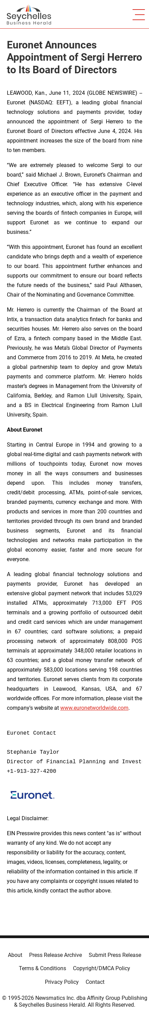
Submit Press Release (115, 955)
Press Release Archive (55, 955)
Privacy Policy (62, 982)
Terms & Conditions (42, 968)
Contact (95, 982)
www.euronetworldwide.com (94, 708)
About (15, 955)
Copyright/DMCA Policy (101, 968)
